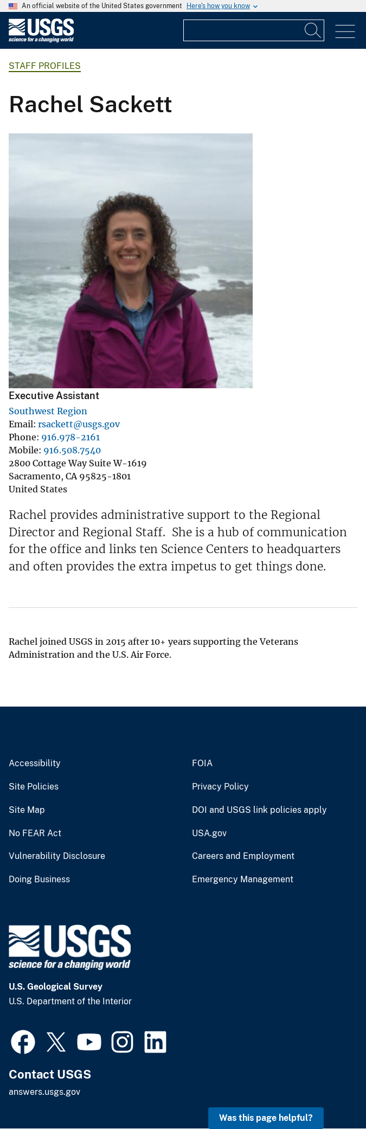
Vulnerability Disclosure (57, 856)
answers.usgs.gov (44, 1092)
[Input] (253, 30)
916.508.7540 (72, 450)
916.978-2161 (70, 437)
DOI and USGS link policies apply (259, 810)
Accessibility (35, 763)
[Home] (41, 40)
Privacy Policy (220, 787)
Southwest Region (48, 411)
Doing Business (39, 879)
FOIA (202, 763)
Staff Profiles (45, 66)
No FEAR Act (35, 833)
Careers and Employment (243, 856)
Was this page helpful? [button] (266, 1118)
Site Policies (34, 787)
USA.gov (209, 833)
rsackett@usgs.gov (79, 424)
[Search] (313, 30)
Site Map (27, 810)
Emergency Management (242, 879)
